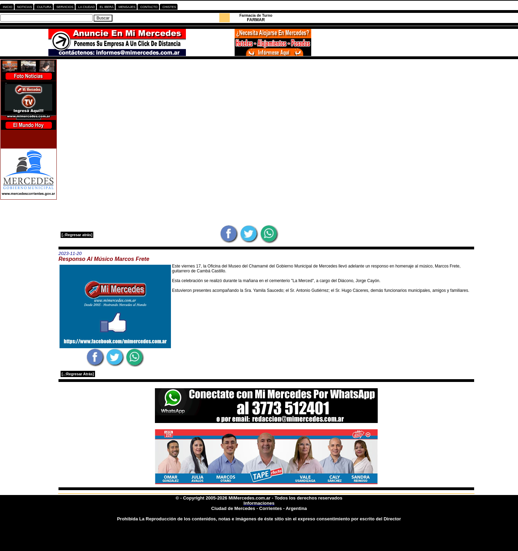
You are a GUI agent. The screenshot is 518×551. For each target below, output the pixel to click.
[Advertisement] (266, 108)
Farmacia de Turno (256, 15)
